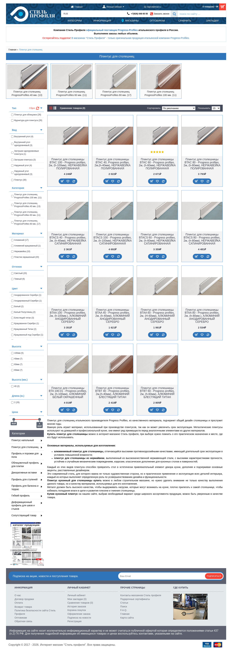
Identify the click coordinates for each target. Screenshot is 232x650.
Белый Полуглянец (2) (23, 312)
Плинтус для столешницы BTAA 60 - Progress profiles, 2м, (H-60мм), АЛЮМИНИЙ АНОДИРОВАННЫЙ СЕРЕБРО (157, 315)
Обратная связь (23, 621)
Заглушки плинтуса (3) (23, 160)
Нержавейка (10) (20, 251)
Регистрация (74, 621)
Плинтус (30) (18, 180)
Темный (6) (18, 279)
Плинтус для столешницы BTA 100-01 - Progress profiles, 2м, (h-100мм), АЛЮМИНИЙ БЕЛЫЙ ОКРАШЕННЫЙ (68, 393)
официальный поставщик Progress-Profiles (112, 30)
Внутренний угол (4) (22, 136)
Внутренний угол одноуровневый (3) (21, 144)
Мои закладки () (77, 599)
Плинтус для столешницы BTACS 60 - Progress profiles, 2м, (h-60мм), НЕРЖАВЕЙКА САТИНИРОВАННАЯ (157, 239)
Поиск (123, 606)
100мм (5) (17, 353)
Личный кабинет (76, 595)
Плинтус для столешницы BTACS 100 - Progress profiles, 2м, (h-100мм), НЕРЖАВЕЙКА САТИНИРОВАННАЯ (112, 239)
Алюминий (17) (20, 240)
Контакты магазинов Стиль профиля (140, 595)
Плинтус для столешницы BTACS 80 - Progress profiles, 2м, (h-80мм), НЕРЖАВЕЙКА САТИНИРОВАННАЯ (202, 239)
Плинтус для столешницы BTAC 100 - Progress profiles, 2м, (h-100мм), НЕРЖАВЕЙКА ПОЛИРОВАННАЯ (68, 164)
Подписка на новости (79, 617)
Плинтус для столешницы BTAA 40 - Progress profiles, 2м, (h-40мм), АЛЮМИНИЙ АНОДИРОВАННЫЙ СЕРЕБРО (112, 315)
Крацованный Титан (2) (23, 329)
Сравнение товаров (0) (72, 108)
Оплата (19, 602)
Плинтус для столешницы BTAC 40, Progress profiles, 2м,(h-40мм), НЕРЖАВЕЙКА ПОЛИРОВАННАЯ (113, 164)
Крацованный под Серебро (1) (27, 335)
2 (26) (15, 402)
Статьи (124, 602)
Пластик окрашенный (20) (25, 257)
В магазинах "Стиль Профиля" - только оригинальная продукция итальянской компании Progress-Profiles (130, 38)
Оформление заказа (78, 614)
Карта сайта (127, 617)
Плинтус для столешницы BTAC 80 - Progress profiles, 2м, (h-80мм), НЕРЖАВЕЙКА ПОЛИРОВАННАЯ (202, 164)
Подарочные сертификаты (135, 599)
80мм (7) (17, 370)
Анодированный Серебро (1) (26, 301)
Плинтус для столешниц (30, 49)
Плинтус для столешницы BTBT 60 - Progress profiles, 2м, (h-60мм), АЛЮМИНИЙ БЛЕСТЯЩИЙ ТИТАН (157, 393)
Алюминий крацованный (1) (26, 246)
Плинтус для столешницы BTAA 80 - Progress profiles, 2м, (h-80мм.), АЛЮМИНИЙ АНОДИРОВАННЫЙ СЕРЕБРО (202, 315)
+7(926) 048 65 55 (139, 14)
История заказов (76, 606)
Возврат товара (23, 606)
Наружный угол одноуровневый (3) (21, 172)
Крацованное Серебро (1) (25, 323)
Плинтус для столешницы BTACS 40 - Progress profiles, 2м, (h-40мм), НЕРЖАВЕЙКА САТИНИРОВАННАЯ (68, 239)
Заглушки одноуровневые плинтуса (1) (25, 152)
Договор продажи (24, 599)
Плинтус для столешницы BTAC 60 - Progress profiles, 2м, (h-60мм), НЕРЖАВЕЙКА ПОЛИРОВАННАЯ (157, 164)
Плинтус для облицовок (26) (26, 114)
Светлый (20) (19, 273)
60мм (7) (17, 364)
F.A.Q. (123, 610)
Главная (13, 49)
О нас (18, 595)
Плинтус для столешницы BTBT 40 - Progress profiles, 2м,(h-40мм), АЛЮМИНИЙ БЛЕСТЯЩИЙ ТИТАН (112, 393)
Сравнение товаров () (80, 602)
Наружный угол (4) (21, 165)
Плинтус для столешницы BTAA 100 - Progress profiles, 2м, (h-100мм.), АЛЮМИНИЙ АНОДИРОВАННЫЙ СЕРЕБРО (68, 315)
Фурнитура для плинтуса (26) (26, 120)
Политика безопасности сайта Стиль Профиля (35, 612)
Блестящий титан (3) (22, 318)
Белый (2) (17, 306)
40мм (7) (17, 359)
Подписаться (214, 576)
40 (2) (15, 386)
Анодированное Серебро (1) (26, 295)
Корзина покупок (76, 610)
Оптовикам (21, 617)
